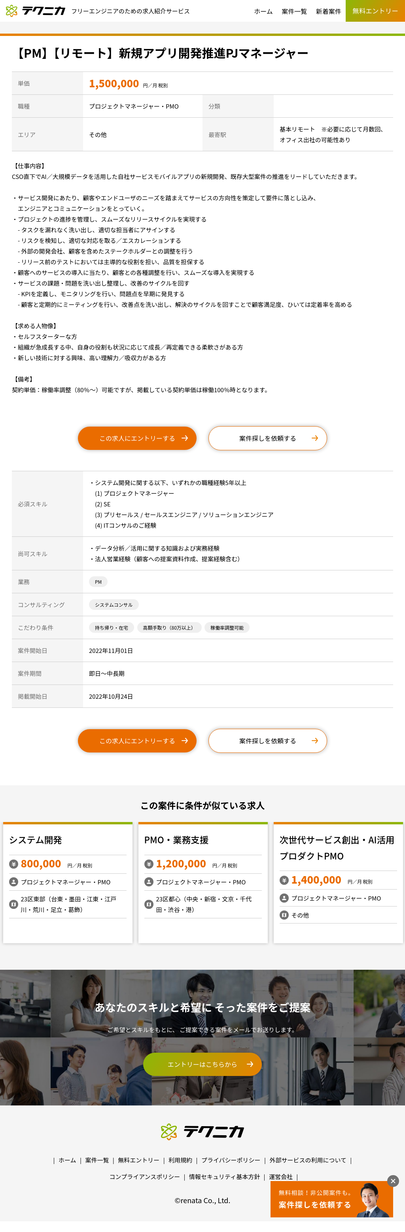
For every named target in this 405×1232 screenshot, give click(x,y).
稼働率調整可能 (227, 627)
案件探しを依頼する (267, 438)
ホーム (263, 11)
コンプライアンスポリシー (145, 1176)
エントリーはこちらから (202, 1064)
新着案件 (328, 11)
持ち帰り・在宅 (111, 627)
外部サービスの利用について (307, 1160)
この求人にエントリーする (137, 438)
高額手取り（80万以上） (169, 627)
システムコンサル (114, 604)
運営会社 (281, 1176)
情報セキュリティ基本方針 (224, 1176)
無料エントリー (138, 1160)
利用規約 (180, 1160)
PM (98, 581)
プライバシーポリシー (231, 1160)
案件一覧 (294, 11)
